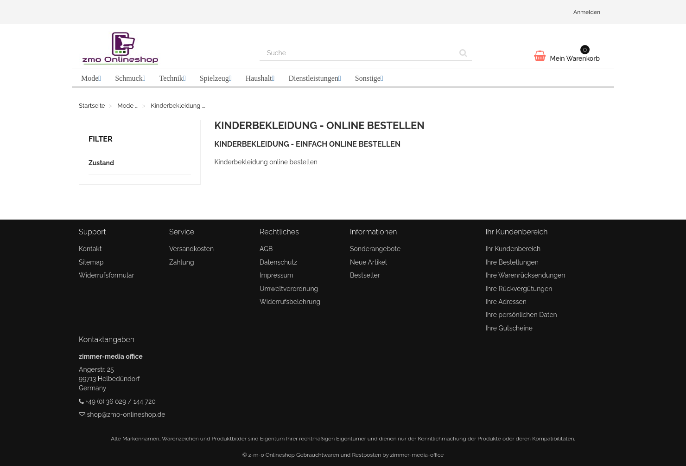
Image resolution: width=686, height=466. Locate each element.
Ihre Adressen (506, 301)
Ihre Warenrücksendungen (525, 275)
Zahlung (181, 262)
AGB (266, 248)
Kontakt (90, 248)
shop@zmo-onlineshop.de (126, 414)
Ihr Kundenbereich (513, 248)
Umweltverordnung (289, 288)
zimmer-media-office (417, 455)
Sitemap (91, 262)
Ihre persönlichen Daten (521, 314)
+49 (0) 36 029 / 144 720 (121, 401)
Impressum (276, 275)
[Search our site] (357, 53)
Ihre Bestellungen (512, 262)
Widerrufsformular (106, 275)
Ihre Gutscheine (509, 328)
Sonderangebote (375, 248)
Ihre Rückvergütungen (519, 288)
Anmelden (586, 12)
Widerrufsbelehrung (290, 301)
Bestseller (365, 275)
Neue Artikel (368, 262)
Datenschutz (278, 262)
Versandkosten (191, 248)
